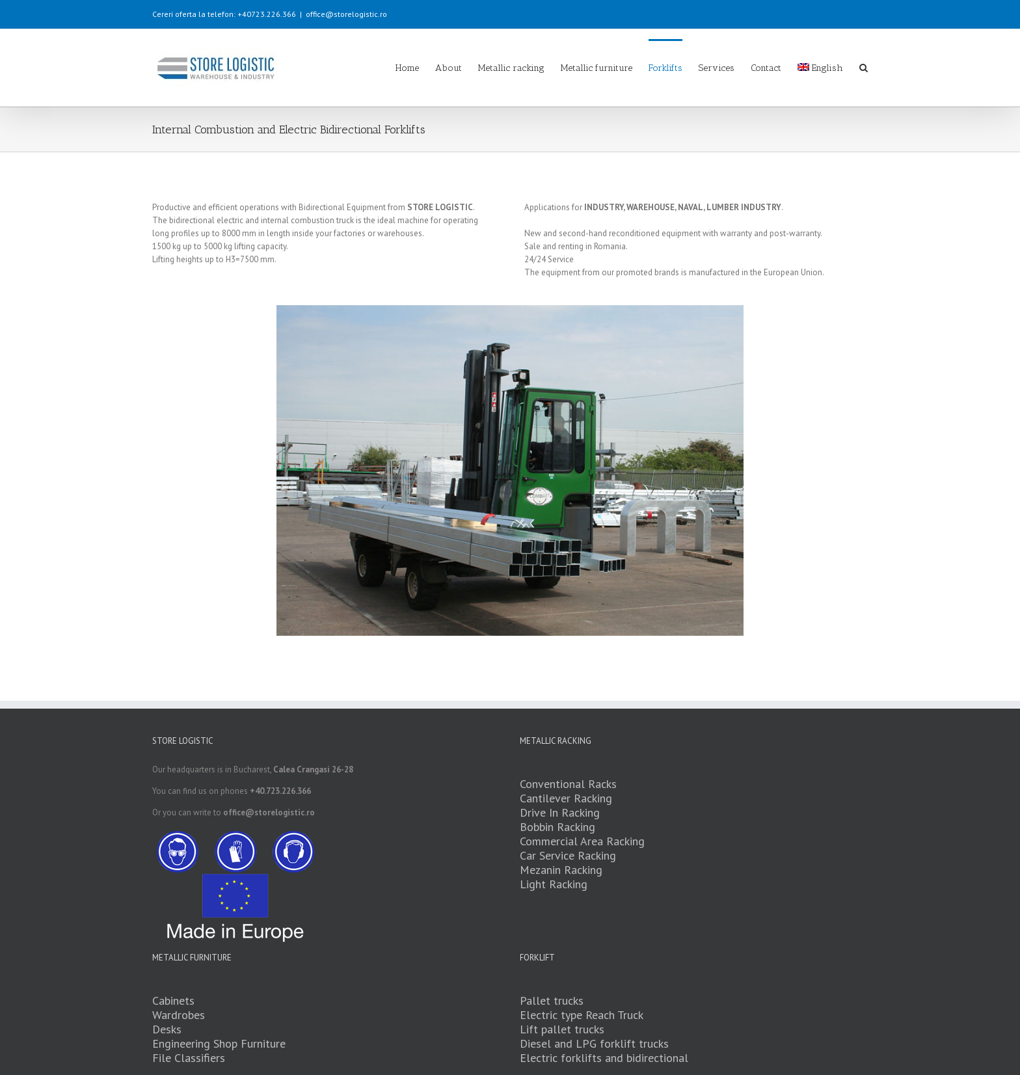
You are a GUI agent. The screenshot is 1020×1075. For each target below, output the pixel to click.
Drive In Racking (560, 813)
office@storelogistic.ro (346, 14)
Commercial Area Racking (582, 841)
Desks (166, 1029)
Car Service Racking (568, 856)
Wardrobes (178, 1015)
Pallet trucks (552, 1001)
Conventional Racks (568, 784)
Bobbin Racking (557, 827)
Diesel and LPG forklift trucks (594, 1044)
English (820, 68)
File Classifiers (188, 1058)
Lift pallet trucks (562, 1029)
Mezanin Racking (561, 870)
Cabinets (173, 1001)
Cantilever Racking (566, 798)
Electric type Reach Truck (581, 1015)
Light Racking (553, 884)
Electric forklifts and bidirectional (604, 1058)
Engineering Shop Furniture (219, 1044)
